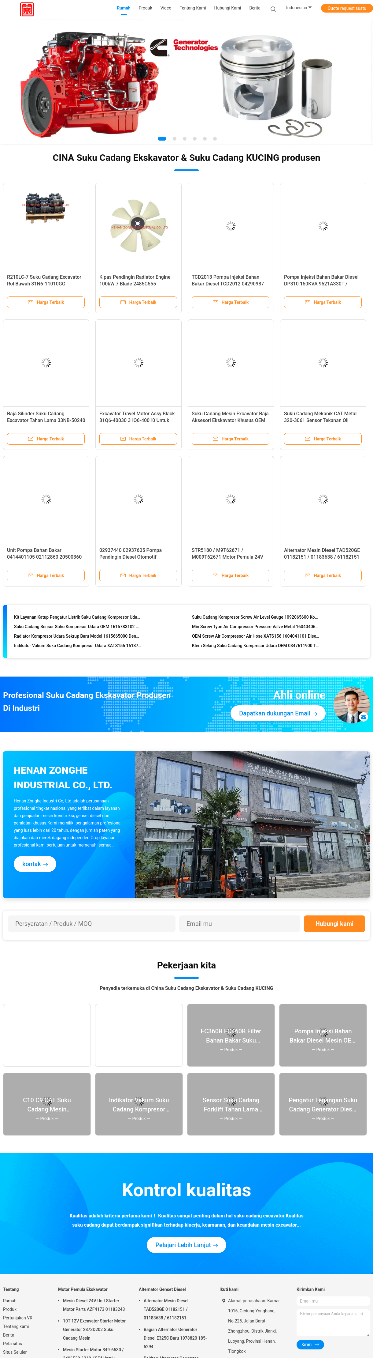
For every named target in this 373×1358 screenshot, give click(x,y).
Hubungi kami (335, 923)
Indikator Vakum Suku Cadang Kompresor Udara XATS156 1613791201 (78, 647)
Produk (10, 1309)
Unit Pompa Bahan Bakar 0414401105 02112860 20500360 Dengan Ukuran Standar (44, 557)
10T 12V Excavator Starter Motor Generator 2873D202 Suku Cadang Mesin (94, 1329)
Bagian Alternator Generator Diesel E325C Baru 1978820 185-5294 (175, 1338)
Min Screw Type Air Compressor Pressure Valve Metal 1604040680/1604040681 (255, 628)
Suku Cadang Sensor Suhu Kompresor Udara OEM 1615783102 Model (78, 628)
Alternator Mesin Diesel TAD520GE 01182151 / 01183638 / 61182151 (166, 1309)
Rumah (10, 1300)
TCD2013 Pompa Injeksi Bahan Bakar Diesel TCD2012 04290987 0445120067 (228, 283)
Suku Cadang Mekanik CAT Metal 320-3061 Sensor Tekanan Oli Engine (320, 420)
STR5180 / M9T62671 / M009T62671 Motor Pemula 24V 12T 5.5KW (227, 557)
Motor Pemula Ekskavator (83, 1289)
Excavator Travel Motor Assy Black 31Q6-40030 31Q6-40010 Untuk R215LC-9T (137, 420)
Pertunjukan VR (17, 1317)
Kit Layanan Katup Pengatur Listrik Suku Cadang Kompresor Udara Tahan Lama (78, 618)
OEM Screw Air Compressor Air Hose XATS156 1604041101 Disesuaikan (255, 637)
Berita (8, 1335)
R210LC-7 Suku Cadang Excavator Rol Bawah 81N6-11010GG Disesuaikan (44, 283)
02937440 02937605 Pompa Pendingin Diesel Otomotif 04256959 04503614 (130, 557)
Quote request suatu (347, 8)
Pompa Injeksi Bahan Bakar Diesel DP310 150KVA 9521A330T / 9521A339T (321, 283)
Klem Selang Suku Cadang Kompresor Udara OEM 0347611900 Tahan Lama (255, 647)
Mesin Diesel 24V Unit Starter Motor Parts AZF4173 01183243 (94, 1305)
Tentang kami (16, 1326)
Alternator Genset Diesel (162, 1289)
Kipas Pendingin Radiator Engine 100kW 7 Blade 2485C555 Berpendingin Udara (134, 283)
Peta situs (12, 1343)
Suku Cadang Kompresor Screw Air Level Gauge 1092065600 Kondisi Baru (255, 618)
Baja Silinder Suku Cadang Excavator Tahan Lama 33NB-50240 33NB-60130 (46, 420)
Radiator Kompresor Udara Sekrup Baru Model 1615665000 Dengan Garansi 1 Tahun (78, 637)
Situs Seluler (15, 1352)
